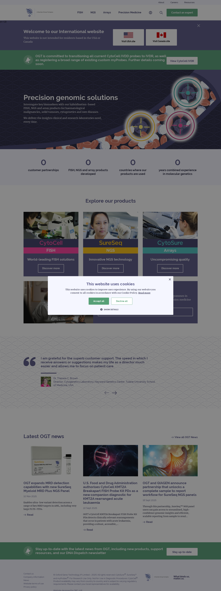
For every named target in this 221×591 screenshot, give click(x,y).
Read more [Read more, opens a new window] (144, 292)
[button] (111, 309)
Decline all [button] (122, 301)
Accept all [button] (98, 301)
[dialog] (110, 295)
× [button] (170, 279)
